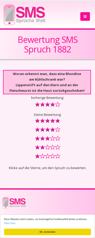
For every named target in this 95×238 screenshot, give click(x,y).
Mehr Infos (9, 223)
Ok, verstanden (47, 231)
